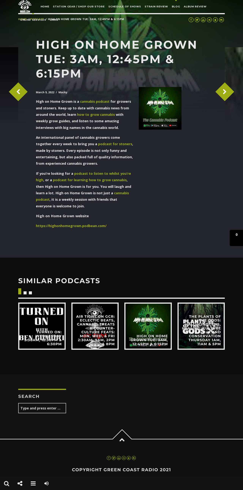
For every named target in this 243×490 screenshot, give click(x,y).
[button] (236, 238)
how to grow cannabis (96, 114)
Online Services (33, 19)
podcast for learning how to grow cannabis (90, 180)
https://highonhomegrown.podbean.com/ (71, 225)
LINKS (54, 19)
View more (42, 326)
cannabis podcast (95, 101)
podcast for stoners (115, 144)
